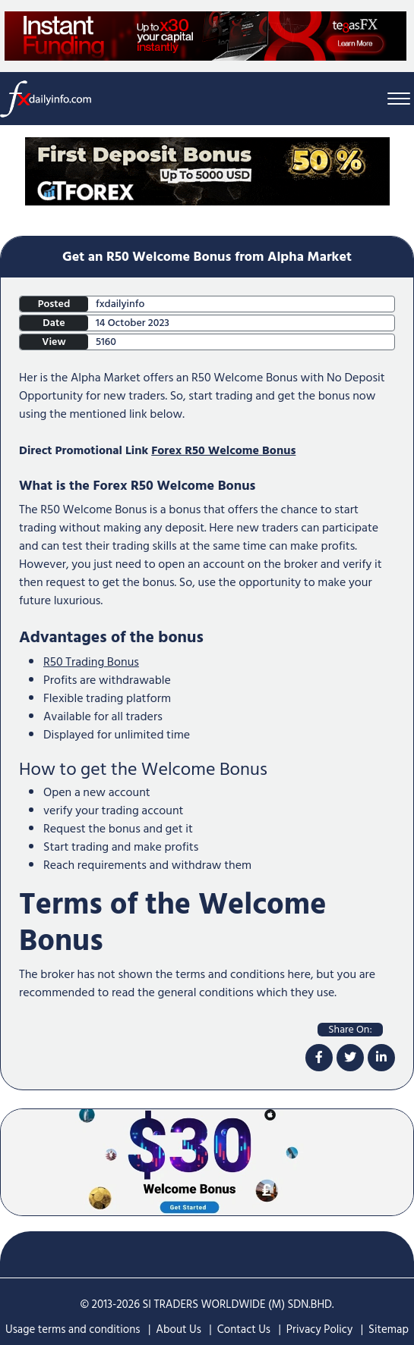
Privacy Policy (319, 1329)
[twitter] (350, 1057)
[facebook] (319, 1057)
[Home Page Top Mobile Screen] (207, 170)
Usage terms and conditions (73, 1329)
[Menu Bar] (399, 99)
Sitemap (388, 1329)
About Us (178, 1329)
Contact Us (243, 1329)
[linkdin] (381, 1057)
